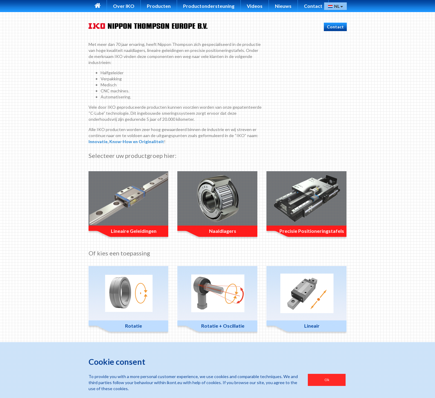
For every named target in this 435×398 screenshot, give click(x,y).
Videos (255, 6)
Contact (313, 6)
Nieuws (283, 6)
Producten (159, 6)
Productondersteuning (208, 6)
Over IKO (123, 6)
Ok (326, 379)
